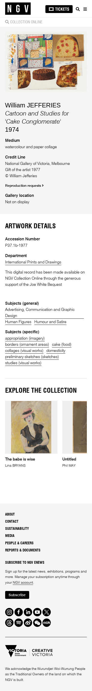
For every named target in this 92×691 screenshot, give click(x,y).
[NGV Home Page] (18, 9)
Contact (11, 522)
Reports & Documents (22, 550)
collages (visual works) (24, 351)
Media (9, 536)
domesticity (56, 351)
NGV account (23, 583)
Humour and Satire (51, 322)
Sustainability (17, 529)
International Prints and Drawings (33, 262)
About (10, 515)
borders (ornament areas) (27, 345)
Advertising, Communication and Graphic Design (40, 313)
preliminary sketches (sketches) (32, 357)
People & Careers (19, 543)
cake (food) (62, 345)
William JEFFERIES (33, 105)
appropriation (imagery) (25, 339)
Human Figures (18, 322)
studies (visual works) (23, 363)
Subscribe (17, 595)
